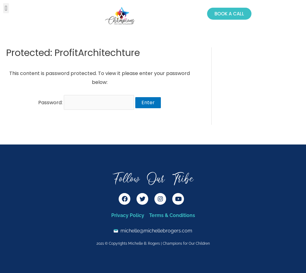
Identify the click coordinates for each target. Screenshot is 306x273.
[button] (6, 8)
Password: (86, 102)
